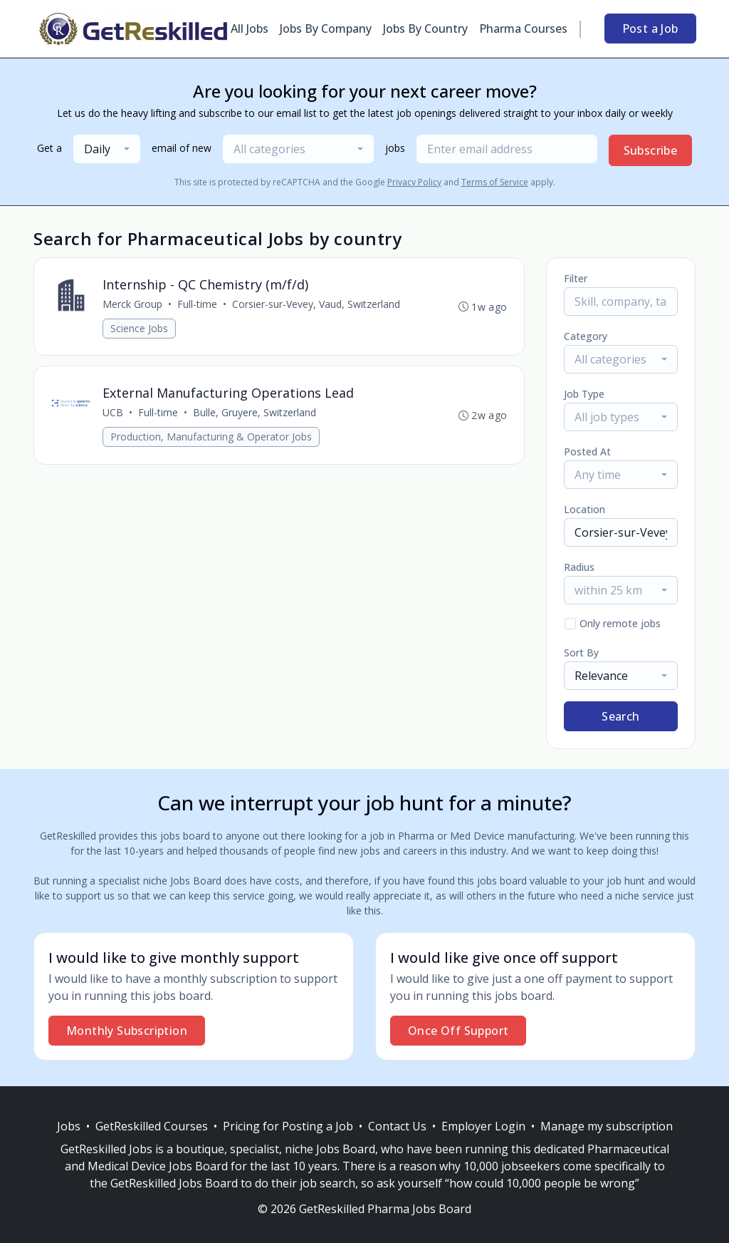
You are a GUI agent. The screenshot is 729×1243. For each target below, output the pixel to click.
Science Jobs (139, 328)
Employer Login (483, 1126)
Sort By (581, 652)
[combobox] (106, 149)
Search (620, 716)
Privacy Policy (414, 182)
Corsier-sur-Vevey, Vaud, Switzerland (316, 304)
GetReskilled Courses (151, 1126)
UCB (113, 413)
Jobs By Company (326, 28)
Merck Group (132, 304)
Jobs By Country (425, 28)
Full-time (197, 304)
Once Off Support (458, 1030)
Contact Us (397, 1126)
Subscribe (651, 150)
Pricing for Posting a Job (288, 1126)
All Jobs (249, 28)
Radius (579, 567)
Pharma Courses (523, 28)
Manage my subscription (606, 1126)
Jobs (68, 1126)
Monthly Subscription (126, 1030)
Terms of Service (494, 182)
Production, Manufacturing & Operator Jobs (211, 437)
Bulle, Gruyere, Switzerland (254, 413)
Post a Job (650, 28)
